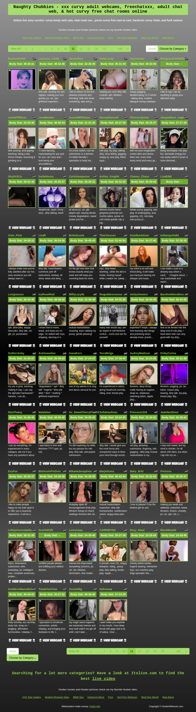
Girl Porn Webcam (127, 37)
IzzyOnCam (137, 58)
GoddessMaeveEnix (20, 589)
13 (88, 48)
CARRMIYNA (107, 530)
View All (16, 48)
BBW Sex (78, 37)
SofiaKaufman (108, 412)
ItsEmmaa (105, 589)
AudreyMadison (140, 353)
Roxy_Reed (137, 530)
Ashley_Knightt (109, 176)
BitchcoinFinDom (49, 471)
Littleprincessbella (20, 530)
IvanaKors (75, 353)
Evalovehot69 (16, 58)
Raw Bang (168, 37)
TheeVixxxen (107, 235)
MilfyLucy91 (76, 294)
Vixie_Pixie (15, 235)
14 (96, 48)
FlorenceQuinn (139, 117)
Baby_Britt (137, 471)
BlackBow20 (168, 530)
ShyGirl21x (15, 176)
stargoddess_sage (172, 117)
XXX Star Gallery (31, 37)
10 (65, 48)
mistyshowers (139, 294)
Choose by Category (172, 48)
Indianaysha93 (169, 235)
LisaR (42, 235)
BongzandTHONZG (172, 58)
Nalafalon (44, 412)
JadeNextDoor (169, 412)
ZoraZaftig (75, 589)
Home (151, 48)
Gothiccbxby (16, 353)
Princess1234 (138, 412)
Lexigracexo (16, 294)
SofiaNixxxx (46, 176)
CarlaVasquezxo (79, 176)
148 (120, 48)
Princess (166, 471)
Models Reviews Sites (57, 37)
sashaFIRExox (17, 117)
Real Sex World (149, 37)
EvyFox (13, 471)
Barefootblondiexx (172, 294)
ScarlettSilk (45, 530)
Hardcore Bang (95, 37)
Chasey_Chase (139, 176)
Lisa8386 (166, 176)
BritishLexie (76, 235)
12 (80, 48)
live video (103, 679)
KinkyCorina (168, 353)
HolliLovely (106, 58)
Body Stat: (21, 63)
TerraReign (106, 353)
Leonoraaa (75, 530)
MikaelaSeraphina (80, 471)
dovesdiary (76, 58)
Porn (110, 37)
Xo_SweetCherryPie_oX (84, 412)
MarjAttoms (106, 471)
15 (104, 48)
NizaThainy (15, 412)
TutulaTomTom (47, 589)
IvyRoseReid (46, 294)
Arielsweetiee (47, 353)
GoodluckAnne (139, 235)
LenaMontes (46, 117)
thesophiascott (108, 117)
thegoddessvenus (110, 294)
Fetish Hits (94, 706)
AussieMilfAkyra (79, 117)
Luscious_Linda (48, 58)
